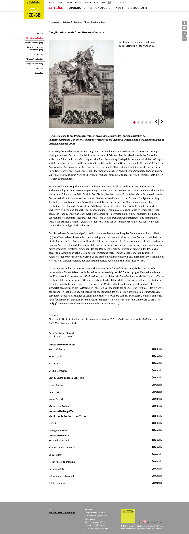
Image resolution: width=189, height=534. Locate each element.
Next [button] (162, 122)
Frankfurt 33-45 (55, 22)
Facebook (87, 2)
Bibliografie (137, 7)
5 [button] (150, 122)
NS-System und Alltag (80, 22)
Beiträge (56, 7)
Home (51, 2)
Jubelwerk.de (133, 528)
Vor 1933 (39, 33)
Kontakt (69, 2)
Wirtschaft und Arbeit (34, 59)
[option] (106, 84)
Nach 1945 (39, 68)
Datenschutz (156, 528)
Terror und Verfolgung (34, 43)
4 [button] (146, 122)
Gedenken (39, 73)
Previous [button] (156, 122)
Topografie (76, 7)
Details (158, 348)
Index (119, 7)
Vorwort (60, 2)
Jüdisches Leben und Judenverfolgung (35, 48)
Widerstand (38, 54)
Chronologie (99, 7)
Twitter (78, 2)
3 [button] (142, 122)
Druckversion (99, 2)
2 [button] (138, 122)
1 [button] (134, 122)
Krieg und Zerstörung (34, 64)
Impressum (145, 528)
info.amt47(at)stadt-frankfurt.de (62, 513)
